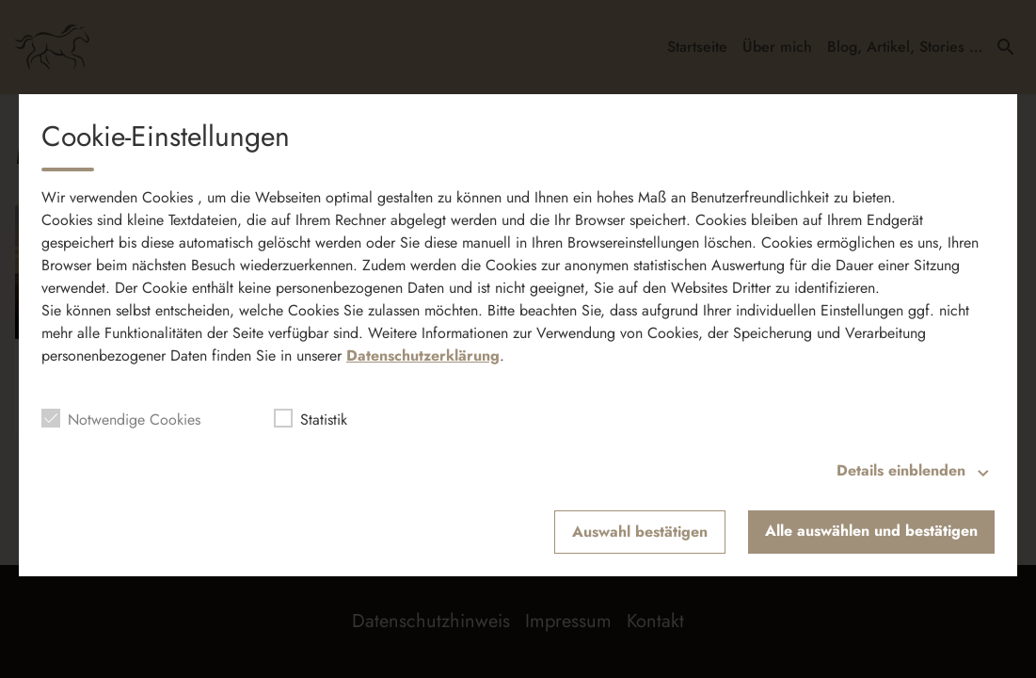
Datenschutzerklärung (423, 355)
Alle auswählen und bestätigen (871, 530)
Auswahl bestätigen (640, 531)
